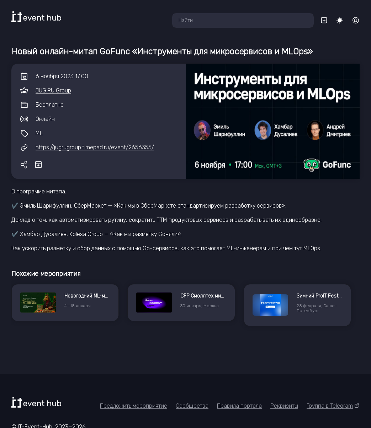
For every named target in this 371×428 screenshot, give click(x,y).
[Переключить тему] (339, 20)
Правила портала (239, 405)
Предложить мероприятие (133, 405)
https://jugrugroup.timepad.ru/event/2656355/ (95, 147)
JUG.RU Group (53, 90)
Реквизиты (284, 405)
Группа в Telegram (333, 405)
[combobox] (243, 20)
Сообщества (192, 405)
